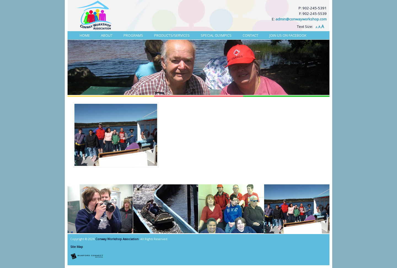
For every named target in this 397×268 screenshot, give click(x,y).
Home (85, 35)
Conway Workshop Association (117, 239)
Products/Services (172, 35)
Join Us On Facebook (288, 35)
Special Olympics (216, 35)
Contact (250, 35)
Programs (133, 35)
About (106, 35)
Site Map (76, 247)
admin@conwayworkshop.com (301, 19)
